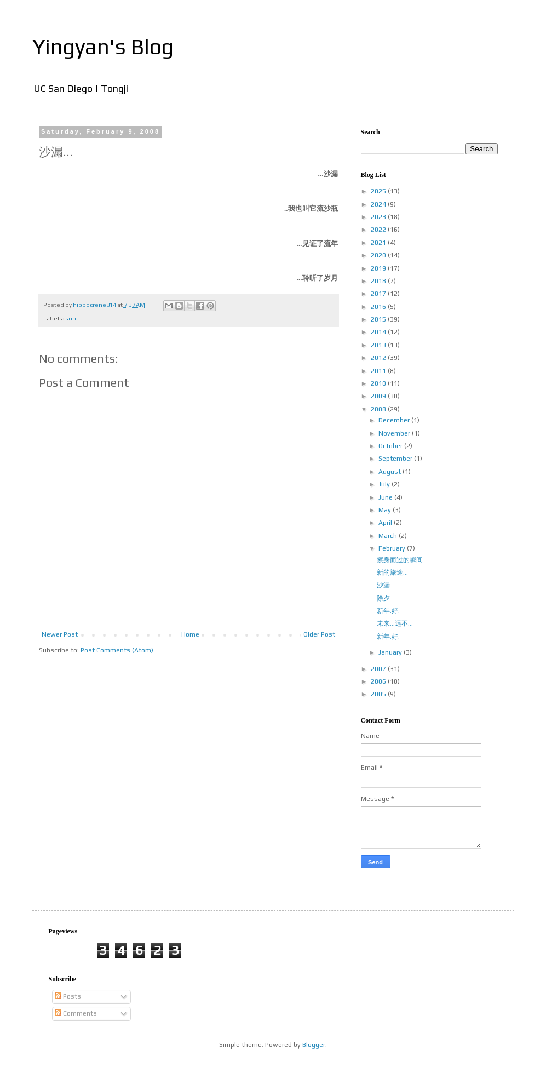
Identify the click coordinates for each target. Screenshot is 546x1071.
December (394, 420)
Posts (68, 996)
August (390, 472)
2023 (379, 217)
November (395, 433)
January (391, 652)
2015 (379, 319)
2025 (379, 191)
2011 (379, 371)
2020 (379, 255)
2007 (379, 669)
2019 (379, 268)
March (388, 536)
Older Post (319, 634)
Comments (76, 1013)
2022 (379, 229)
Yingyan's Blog (103, 46)
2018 (379, 281)
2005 (379, 694)
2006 (379, 681)
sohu (72, 318)
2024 (379, 204)
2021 (379, 243)
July (385, 484)
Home (190, 634)
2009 (379, 396)
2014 (379, 332)
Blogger (313, 1045)
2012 (379, 358)
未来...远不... (395, 623)
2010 (379, 383)
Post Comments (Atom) (117, 650)
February (392, 548)
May (385, 510)
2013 (379, 345)
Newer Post (60, 634)
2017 (379, 293)
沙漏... (386, 585)
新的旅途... (392, 572)
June (386, 497)
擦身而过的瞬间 (400, 560)
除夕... (386, 598)
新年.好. (388, 611)
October (391, 446)
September (396, 458)
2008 (379, 409)
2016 (379, 307)
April (386, 522)
